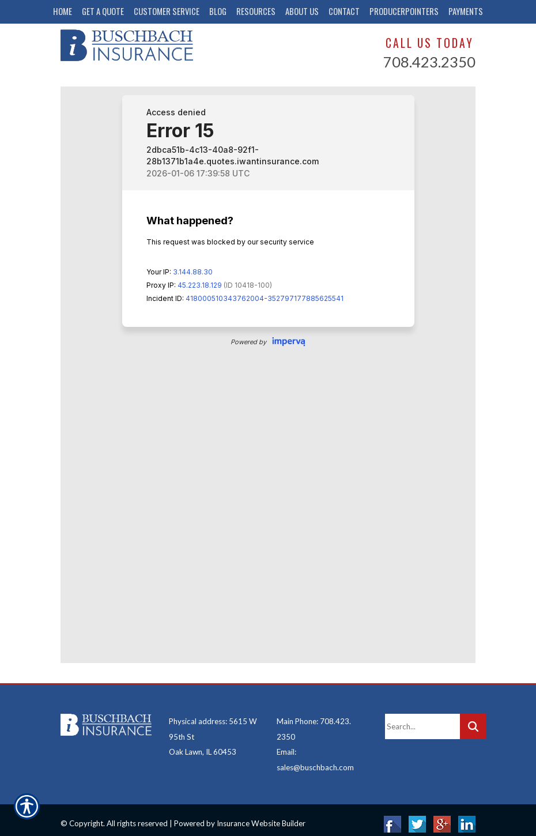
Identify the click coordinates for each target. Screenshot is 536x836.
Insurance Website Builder (261, 815)
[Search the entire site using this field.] (422, 718)
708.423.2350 (429, 61)
